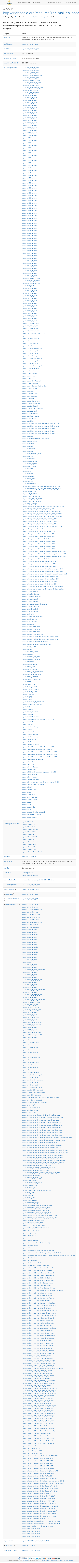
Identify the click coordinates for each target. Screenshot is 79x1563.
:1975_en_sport (29, 225)
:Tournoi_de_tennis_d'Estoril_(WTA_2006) (38, 1468)
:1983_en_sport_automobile (33, 990)
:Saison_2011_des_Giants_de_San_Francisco (39, 1393)
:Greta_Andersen (30, 762)
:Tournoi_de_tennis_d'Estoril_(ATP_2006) (37, 1461)
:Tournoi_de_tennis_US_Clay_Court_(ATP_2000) (40, 1456)
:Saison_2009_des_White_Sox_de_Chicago (38, 1288)
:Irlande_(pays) (29, 799)
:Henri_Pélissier (29, 774)
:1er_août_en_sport (31, 281)
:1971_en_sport (29, 215)
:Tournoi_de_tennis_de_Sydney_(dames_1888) (39, 1511)
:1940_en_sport (29, 165)
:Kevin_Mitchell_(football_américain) (36, 1243)
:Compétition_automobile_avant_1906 (36, 1165)
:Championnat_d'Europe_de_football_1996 (38, 509)
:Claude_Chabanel (30, 606)
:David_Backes (29, 669)
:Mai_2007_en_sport (31, 1531)
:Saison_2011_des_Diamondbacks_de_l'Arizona (40, 1388)
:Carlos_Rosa (29, 1112)
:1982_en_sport (29, 240)
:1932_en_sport (29, 158)
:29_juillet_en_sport (31, 346)
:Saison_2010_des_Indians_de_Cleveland (38, 1318)
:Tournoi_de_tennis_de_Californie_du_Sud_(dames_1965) (43, 1481)
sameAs (7, 873)
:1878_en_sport (29, 105)
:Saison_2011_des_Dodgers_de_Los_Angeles (39, 1391)
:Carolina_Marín (29, 491)
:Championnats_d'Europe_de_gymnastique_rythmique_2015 (43, 1140)
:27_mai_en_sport (30, 343)
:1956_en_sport (29, 188)
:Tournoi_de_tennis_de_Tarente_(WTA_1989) (39, 1513)
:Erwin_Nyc (28, 694)
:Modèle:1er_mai (30, 829)
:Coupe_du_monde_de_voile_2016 (35, 1170)
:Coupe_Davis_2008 (31, 629)
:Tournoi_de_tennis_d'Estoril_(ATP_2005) (37, 1458)
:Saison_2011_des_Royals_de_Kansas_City (38, 1431)
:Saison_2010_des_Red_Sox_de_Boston (37, 1345)
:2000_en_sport (29, 288)
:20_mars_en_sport (30, 1040)
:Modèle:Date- (29, 834)
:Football (27, 714)
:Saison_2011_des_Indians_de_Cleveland (38, 1396)
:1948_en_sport (29, 173)
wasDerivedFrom (10, 880)
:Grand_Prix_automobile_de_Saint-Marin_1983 (39, 752)
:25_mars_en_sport (30, 1060)
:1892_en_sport (29, 959)
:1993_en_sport (29, 268)
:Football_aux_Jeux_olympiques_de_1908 (38, 719)
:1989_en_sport (29, 258)
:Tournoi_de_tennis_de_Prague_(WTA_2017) (39, 1503)
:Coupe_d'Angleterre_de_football (35, 641)
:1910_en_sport (29, 133)
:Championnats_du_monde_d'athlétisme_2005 (39, 561)
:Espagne (27, 697)
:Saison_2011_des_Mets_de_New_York (37, 1403)
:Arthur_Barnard (29, 418)
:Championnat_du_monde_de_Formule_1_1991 (39, 524)
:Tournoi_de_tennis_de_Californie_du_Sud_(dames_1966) (43, 1483)
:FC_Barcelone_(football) (32, 704)
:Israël (26, 802)
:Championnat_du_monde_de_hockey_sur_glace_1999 (42, 1130)
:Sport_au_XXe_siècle (32, 501)
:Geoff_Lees (28, 742)
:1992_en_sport (29, 265)
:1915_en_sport (29, 138)
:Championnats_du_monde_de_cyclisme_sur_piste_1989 (42, 571)
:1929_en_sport (29, 153)
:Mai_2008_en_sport (31, 1533)
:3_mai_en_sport (30, 361)
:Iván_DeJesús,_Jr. (30, 1230)
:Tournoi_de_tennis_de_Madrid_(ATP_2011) (38, 1493)
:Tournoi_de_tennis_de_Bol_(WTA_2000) (37, 1476)
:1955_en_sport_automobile (33, 969)
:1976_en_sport (29, 228)
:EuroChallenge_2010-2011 (33, 1183)
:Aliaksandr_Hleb (30, 388)
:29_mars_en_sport (30, 1072)
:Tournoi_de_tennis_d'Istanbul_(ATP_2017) (38, 1473)
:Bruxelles (27, 469)
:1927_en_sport (29, 148)
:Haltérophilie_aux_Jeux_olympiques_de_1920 (39, 772)
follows (7, 49)
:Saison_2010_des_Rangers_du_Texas (37, 1340)
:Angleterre (28, 398)
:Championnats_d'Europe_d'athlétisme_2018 (38, 536)
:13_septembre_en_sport (32, 88)
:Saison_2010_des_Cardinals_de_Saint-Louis (39, 1305)
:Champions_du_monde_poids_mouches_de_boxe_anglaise (43, 1160)
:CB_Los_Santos (30, 1110)
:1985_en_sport (29, 248)
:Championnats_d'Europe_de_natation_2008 (38, 544)
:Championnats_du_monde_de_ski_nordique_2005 (40, 576)
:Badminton (28, 443)
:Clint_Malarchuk (30, 611)
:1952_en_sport (29, 183)
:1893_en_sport (29, 118)
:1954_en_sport (29, 185)
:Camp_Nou (28, 479)
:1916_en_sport (29, 140)
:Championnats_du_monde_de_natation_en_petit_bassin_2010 (44, 574)
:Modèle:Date (29, 832)
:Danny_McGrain (30, 664)
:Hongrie (27, 787)
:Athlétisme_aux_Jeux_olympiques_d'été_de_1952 (40, 426)
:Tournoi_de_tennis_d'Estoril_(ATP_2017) (37, 1466)
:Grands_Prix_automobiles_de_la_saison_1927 (39, 1215)
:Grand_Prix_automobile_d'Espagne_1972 (38, 747)
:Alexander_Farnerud (31, 381)
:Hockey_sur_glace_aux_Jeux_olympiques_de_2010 (41, 782)
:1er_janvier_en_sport (31, 283)
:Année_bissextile (30, 406)
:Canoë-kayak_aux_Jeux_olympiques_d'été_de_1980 (41, 489)
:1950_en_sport (29, 178)
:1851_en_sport (29, 95)
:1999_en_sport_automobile (33, 1000)
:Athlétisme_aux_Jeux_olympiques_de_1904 (38, 431)
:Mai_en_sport (29, 494)
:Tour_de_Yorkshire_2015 (32, 1453)
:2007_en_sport (29, 298)
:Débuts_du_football (31, 1175)
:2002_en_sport (29, 291)
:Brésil (26, 471)
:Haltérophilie (28, 769)
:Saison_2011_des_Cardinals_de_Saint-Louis (39, 1383)
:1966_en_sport (29, 208)
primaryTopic (10, 1550)
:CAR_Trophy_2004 (31, 1107)
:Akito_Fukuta (29, 371)
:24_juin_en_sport (30, 336)
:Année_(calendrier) (31, 403)
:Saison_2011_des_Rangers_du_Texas (37, 1418)
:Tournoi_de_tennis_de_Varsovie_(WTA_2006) (39, 1516)
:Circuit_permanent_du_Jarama (34, 604)
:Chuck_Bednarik (30, 599)
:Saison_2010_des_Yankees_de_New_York (38, 1363)
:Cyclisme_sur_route (31, 659)
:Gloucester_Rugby (30, 1203)
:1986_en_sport (29, 250)
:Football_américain (31, 717)
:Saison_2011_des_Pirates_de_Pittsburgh (38, 1416)
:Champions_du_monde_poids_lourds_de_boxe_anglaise (42, 586)
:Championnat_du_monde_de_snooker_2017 (39, 531)
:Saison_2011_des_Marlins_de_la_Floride (38, 1401)
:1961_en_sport (29, 200)
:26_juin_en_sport (30, 341)
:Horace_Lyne (29, 789)
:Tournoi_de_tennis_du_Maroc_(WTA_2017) (38, 1518)
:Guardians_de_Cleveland (33, 1220)
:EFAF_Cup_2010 (30, 1180)
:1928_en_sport (29, 150)
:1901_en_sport (29, 128)
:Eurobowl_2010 (29, 1188)
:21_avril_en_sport (30, 323)
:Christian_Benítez (30, 594)
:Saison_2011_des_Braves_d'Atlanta (36, 1378)
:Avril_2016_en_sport (31, 1095)
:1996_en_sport (29, 273)
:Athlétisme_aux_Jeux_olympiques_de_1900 (38, 428)
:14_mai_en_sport (30, 93)
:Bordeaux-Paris (29, 461)
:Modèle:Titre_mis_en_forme (33, 842)
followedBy (8, 44)
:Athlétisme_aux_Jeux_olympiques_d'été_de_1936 (40, 423)
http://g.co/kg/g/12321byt (30, 875)
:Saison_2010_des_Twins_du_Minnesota (37, 1358)
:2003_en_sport (29, 293)
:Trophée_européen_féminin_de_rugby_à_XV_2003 (41, 1521)
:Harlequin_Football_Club (32, 1223)
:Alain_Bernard (29, 373)
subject (7, 856)
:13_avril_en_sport (30, 85)
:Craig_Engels (29, 646)
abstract (7, 37)
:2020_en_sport (29, 321)
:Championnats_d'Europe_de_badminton (37, 539)
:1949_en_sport (29, 175)
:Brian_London (29, 466)
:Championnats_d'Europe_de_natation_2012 (38, 549)
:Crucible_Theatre (30, 651)
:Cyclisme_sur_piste (31, 656)
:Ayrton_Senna (29, 441)
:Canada (27, 481)
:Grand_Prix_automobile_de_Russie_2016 (38, 749)
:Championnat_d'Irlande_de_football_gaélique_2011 (41, 1115)
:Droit (26, 682)
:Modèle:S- (28, 839)
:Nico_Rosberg (29, 1260)
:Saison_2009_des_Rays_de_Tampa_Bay (38, 1280)
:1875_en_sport (29, 103)
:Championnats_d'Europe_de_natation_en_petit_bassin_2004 (44, 551)
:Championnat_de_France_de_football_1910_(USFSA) (42, 514)
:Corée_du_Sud (29, 619)
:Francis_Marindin (30, 734)
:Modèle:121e (29, 847)
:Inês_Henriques (29, 797)
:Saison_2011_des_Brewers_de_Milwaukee (38, 1381)
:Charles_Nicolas (30, 591)
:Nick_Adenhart (29, 1258)
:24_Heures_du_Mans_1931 (33, 333)
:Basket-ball (28, 448)
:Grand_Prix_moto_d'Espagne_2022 (36, 1208)
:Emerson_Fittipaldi (30, 689)
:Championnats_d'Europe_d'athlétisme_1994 (38, 534)
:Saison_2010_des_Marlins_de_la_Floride (38, 1323)
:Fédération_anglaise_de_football (35, 737)
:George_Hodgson (30, 744)
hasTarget (9, 1545)
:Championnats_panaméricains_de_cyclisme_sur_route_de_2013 (45, 1150)
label (6, 868)
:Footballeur (28, 722)
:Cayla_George (29, 504)
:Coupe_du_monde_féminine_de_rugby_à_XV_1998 (41, 1173)
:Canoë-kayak (29, 484)
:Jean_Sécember (30, 1238)
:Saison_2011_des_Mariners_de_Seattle (37, 1398)
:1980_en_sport (29, 235)
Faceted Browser (54, 2)
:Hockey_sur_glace (30, 779)
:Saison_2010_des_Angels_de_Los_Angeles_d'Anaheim (42, 1290)
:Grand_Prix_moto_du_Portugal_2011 (36, 1213)
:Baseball (27, 446)
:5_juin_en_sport (30, 363)
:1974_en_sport (29, 223)
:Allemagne (28, 391)
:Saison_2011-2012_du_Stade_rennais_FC (38, 1365)
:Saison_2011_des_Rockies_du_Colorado (38, 1428)
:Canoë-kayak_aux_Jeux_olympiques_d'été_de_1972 (41, 486)
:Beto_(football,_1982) (31, 453)
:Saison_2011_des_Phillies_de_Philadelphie (38, 1413)
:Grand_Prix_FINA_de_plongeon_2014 (37, 1205)
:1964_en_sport (29, 205)
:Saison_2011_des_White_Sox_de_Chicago (38, 1438)
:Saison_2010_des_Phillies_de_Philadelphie (38, 1335)
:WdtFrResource (28, 1545)
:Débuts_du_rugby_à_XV (32, 1178)
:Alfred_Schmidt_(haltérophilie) (34, 386)
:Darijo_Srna (28, 667)
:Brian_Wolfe (28, 1105)
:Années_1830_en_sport (32, 408)
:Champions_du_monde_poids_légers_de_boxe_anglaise (42, 1157)
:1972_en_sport (29, 218)
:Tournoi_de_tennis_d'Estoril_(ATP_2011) (37, 1463)
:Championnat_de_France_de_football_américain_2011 (42, 1127)
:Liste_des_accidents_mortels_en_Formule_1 (39, 1250)
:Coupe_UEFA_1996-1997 (33, 634)
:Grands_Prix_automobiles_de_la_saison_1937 (39, 1218)
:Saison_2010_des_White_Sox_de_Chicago (38, 1360)
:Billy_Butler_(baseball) (32, 1100)
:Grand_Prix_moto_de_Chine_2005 (35, 1210)
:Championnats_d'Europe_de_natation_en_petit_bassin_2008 (44, 556)
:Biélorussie (28, 458)
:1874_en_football (30, 934)
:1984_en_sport (29, 245)
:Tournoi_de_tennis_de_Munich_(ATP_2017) (38, 1501)
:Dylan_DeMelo (29, 684)
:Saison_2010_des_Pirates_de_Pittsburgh (38, 1338)
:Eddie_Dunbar (29, 687)
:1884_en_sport (29, 113)
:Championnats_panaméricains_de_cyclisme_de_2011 (42, 1147)
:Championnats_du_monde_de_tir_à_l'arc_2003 (39, 584)
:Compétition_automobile (32, 616)
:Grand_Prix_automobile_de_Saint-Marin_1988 (39, 754)
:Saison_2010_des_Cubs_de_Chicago (36, 1308)
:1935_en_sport (29, 160)
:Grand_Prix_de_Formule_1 (33, 759)
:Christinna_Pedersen (31, 596)
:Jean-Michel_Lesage (31, 814)
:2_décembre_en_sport (32, 1075)
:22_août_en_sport (30, 328)
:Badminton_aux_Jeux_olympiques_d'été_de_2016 (40, 1097)
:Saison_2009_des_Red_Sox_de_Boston (37, 1283)
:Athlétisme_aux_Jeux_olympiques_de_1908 (38, 433)
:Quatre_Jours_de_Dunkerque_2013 (36, 1265)
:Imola (26, 792)
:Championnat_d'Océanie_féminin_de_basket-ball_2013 (42, 511)
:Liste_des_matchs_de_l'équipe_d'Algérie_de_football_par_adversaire (46, 1253)
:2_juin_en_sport (30, 351)
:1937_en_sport (29, 163)
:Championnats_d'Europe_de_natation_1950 (38, 541)
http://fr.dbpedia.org (39, 17)
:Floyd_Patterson (30, 712)
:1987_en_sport (29, 253)
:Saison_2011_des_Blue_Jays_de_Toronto (38, 1376)
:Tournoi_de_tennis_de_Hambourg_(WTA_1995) (40, 1488)
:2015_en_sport (29, 308)
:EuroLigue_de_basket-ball (33, 702)
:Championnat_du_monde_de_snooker (37, 529)
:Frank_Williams (29, 1200)
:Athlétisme (28, 421)
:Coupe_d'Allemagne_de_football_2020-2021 (39, 1167)
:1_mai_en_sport (30, 899)
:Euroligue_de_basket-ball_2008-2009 (36, 1190)
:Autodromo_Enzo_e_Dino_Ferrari (35, 438)
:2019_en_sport (29, 318)
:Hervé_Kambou (29, 777)
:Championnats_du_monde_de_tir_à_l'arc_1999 (39, 581)
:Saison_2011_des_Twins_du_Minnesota (37, 1436)
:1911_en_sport (29, 135)
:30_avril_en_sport (30, 49)
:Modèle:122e (29, 849)
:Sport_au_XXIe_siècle (32, 499)
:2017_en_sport (29, 313)
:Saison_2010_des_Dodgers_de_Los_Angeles (39, 1313)
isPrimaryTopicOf (10, 884)
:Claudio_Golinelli (30, 609)
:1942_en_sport (29, 170)
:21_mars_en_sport (30, 326)
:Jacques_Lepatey (30, 1233)
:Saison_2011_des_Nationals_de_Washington (39, 1406)
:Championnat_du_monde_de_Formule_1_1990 (39, 521)
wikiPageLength (10, 58)
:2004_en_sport (29, 296)
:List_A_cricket (29, 1248)
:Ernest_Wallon (29, 692)
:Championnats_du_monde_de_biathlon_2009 (39, 566)
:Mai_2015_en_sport (31, 1536)
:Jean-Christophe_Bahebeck (33, 812)
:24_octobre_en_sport (31, 1057)
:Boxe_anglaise (29, 463)
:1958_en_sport (29, 193)
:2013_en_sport (29, 306)
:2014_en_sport (29, 1030)
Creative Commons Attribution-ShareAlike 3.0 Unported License (57, 1560)
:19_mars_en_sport (30, 1005)
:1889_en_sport (29, 115)
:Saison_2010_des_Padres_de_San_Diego (38, 1333)
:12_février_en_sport (31, 80)
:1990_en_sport (29, 260)
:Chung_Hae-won (30, 601)
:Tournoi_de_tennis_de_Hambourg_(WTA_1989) (40, 1486)
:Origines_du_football (31, 1263)
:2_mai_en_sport (30, 44)
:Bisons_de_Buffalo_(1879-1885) (35, 1102)
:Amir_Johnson (29, 396)
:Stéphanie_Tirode (30, 1446)
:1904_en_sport (29, 130)
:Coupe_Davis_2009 (31, 631)
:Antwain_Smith (29, 411)
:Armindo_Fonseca (30, 416)
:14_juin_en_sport (30, 90)
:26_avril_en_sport (30, 1062)
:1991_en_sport (29, 263)
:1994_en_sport (29, 270)
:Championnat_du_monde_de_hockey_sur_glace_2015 (42, 1135)
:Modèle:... (28, 822)
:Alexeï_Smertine (30, 383)
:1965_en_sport (29, 977)
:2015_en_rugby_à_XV (32, 1035)
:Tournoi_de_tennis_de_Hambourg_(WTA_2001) (40, 1491)
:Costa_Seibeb (29, 621)
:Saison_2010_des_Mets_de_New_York (37, 1325)
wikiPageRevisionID (11, 63)
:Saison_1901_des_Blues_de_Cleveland (37, 1268)
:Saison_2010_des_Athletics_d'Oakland (37, 1295)
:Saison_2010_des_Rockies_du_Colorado (38, 1350)
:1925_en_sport (29, 145)
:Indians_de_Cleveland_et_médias (35, 1228)
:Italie (26, 804)
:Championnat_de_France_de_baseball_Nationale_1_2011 (43, 1117)
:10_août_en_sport (30, 67)
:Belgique (27, 451)
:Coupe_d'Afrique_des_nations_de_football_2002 (40, 639)
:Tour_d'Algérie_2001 (31, 1448)
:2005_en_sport (29, 1012)
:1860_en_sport (29, 98)
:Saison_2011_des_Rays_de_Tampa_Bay (38, 1421)
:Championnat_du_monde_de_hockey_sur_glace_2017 (42, 526)
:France (27, 729)
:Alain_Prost (28, 378)
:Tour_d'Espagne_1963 (32, 1451)
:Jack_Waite (28, 807)
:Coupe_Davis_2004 (31, 626)
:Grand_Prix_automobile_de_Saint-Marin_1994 (39, 757)
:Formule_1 (28, 724)
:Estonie (27, 699)
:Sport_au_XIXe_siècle (32, 496)
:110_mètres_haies (30, 72)
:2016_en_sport (29, 311)
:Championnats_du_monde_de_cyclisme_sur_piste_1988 (42, 569)
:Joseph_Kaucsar (30, 1240)
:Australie (27, 436)
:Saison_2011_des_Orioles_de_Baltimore (37, 1408)
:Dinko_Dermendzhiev (31, 679)
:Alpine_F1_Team (30, 393)
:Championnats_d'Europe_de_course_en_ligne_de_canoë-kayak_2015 (47, 1137)
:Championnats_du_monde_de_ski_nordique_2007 (40, 579)
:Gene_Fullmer (29, 739)
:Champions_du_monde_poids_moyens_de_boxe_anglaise (43, 589)
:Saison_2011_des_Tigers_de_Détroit (36, 1433)
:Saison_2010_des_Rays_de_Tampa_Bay (38, 1343)
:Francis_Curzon (30, 732)
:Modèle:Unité (29, 844)
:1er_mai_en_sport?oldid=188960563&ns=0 (38, 880)
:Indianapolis (28, 794)
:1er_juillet (28, 286)
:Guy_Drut (28, 764)
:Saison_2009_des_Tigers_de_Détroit (36, 1285)
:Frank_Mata (28, 1198)
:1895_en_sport (29, 120)
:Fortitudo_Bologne (30, 727)
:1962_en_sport (29, 203)
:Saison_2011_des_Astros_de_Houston (37, 1371)
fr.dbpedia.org (62, 17)
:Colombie (28, 614)
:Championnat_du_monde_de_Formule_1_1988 (39, 519)
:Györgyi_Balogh (30, 767)
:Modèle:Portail (29, 837)
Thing (17, 17)
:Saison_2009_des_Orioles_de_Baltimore (37, 1278)
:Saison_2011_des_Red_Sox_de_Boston (37, 1423)
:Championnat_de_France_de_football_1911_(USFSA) (42, 516)
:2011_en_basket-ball (31, 1025)
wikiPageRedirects (12, 899)
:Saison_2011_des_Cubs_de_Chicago (36, 1386)
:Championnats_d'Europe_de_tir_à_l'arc (37, 559)
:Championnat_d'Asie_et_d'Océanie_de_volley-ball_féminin (43, 506)
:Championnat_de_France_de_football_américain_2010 (42, 1125)
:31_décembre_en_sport (32, 358)
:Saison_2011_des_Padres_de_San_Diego (38, 1411)
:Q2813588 (27, 873)
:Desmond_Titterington (32, 674)
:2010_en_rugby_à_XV (32, 1022)
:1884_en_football (30, 952)
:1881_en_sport (29, 108)
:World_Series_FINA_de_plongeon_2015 (37, 1526)
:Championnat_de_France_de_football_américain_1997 (42, 1122)
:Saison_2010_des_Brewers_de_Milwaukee (38, 1303)
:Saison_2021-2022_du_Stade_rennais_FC (38, 1443)
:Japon (26, 809)
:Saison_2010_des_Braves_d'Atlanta (36, 1300)
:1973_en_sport (29, 220)
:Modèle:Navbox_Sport (32, 852)
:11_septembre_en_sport (32, 75)
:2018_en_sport (29, 316)
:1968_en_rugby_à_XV (32, 980)
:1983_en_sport (29, 243)
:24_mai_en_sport (30, 1055)
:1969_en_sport (29, 213)
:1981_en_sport (29, 238)
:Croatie (27, 649)
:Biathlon (27, 456)
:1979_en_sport (29, 233)
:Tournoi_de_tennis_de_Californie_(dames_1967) (40, 1478)
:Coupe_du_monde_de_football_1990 (36, 644)
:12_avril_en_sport (30, 78)
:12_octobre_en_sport (31, 83)
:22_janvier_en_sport (31, 331)
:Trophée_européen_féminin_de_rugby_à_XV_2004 (41, 1523)
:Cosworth (28, 624)
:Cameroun (28, 476)
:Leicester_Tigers (30, 1245)
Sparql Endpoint (70, 2)
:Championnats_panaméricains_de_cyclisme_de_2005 (42, 1145)
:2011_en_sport (29, 303)
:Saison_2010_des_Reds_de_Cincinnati (37, 1348)
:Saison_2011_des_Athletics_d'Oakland (37, 1373)
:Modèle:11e (28, 824)
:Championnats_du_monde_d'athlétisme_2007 (39, 564)
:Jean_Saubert (29, 817)
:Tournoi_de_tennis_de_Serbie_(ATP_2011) (38, 1508)
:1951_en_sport (29, 180)
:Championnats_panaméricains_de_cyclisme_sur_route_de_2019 (45, 1152)
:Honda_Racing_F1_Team (33, 784)
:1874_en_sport (29, 100)
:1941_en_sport (29, 168)
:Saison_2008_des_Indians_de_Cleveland (38, 1273)
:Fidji (26, 707)
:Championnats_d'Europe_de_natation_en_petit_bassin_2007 (44, 554)
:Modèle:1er (28, 827)
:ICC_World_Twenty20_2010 (33, 1225)
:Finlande (27, 709)
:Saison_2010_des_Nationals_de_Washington (39, 1328)
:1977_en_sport (29, 230)
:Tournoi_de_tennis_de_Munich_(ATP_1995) (38, 1498)
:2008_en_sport (29, 301)
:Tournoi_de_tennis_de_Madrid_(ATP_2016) (38, 1496)
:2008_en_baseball (30, 1017)
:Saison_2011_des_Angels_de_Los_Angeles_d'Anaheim (42, 1368)
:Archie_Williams (30, 413)
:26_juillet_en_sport (31, 338)
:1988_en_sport (29, 255)
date (8, 1541)
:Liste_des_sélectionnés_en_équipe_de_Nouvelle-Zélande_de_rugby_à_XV (48, 1255)
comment (8, 861)
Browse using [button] (24, 2)
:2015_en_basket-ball (31, 1032)
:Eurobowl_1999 (29, 1185)
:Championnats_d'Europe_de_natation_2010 (38, 546)
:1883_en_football (30, 947)
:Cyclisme (27, 654)
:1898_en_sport (29, 123)
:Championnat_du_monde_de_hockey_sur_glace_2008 (42, 1132)
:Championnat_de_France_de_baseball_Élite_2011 (40, 1120)
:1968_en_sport (29, 210)
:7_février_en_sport (30, 368)
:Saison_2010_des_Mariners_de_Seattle (37, 1320)
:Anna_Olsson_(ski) (31, 401)
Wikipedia (25, 1560)
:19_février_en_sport (31, 278)
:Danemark (28, 661)
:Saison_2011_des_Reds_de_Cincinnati (37, 1426)
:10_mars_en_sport (30, 70)
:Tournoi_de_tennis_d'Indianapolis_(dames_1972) (40, 1471)
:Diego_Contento (30, 677)
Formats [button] (37, 2)
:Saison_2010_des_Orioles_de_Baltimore (37, 1330)
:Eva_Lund (28, 1193)
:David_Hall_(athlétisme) (32, 672)
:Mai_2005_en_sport (31, 1528)
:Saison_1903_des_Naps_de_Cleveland (37, 1270)
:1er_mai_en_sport (31, 884)
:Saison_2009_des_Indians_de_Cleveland (38, 1275)
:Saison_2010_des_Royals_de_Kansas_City (38, 1353)
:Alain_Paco (28, 376)
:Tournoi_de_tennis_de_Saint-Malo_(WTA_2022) (40, 1506)
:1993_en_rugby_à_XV (32, 995)
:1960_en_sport (29, 198)
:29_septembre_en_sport (32, 348)
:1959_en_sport (29, 195)
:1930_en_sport (29, 155)
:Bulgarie (27, 474)
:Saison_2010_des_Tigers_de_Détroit (36, 1355)
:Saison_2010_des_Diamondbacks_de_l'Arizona (40, 1310)
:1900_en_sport (29, 125)
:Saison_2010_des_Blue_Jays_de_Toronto (38, 1298)
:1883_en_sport (29, 110)
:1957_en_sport (29, 190)
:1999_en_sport (29, 276)
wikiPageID (8, 53)
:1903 (26, 962)
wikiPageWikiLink (10, 67)
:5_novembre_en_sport (32, 366)
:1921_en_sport (29, 143)
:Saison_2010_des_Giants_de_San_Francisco (39, 1315)
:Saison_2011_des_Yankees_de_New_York (38, 1441)
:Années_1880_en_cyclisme (33, 1092)
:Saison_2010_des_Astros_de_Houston (37, 1293)
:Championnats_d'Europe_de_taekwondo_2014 (39, 1142)
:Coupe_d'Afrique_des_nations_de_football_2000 (40, 636)
